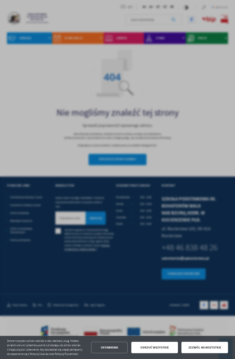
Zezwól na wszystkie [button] (204, 347)
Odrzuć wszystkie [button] (154, 347)
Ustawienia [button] (109, 347)
